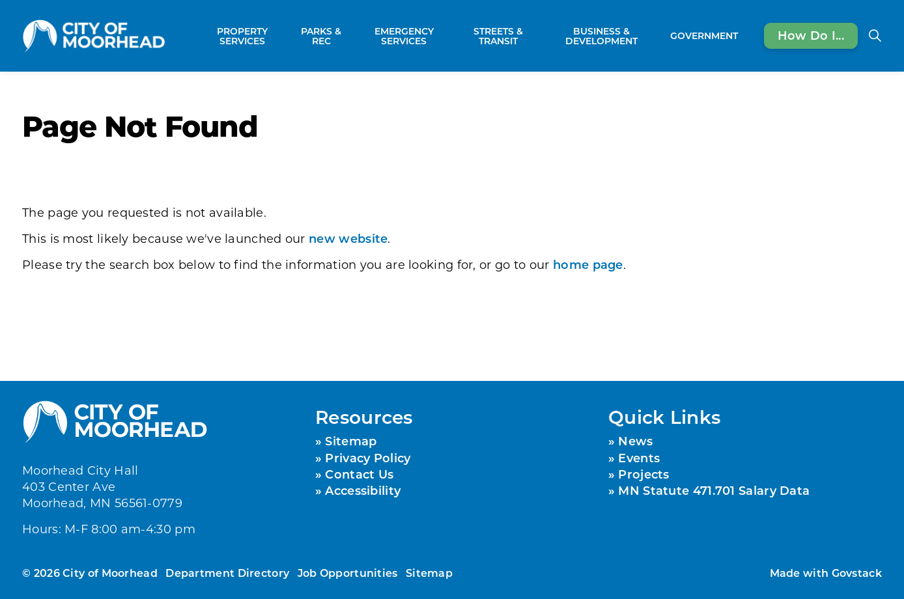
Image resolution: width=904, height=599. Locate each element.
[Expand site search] (875, 36)
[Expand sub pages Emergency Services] (450, 36)
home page (588, 264)
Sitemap (350, 441)
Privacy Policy (367, 458)
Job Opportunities (348, 572)
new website (348, 238)
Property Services (242, 36)
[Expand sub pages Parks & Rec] (350, 36)
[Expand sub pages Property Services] (286, 36)
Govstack (857, 572)
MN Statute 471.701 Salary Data (714, 490)
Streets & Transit (498, 36)
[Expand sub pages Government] (744, 36)
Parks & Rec (321, 36)
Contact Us (359, 474)
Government (704, 35)
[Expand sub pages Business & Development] (658, 36)
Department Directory (227, 572)
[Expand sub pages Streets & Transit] (538, 36)
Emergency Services (404, 36)
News (635, 441)
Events (639, 458)
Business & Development (601, 36)
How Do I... (811, 35)
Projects (643, 474)
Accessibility (363, 490)
